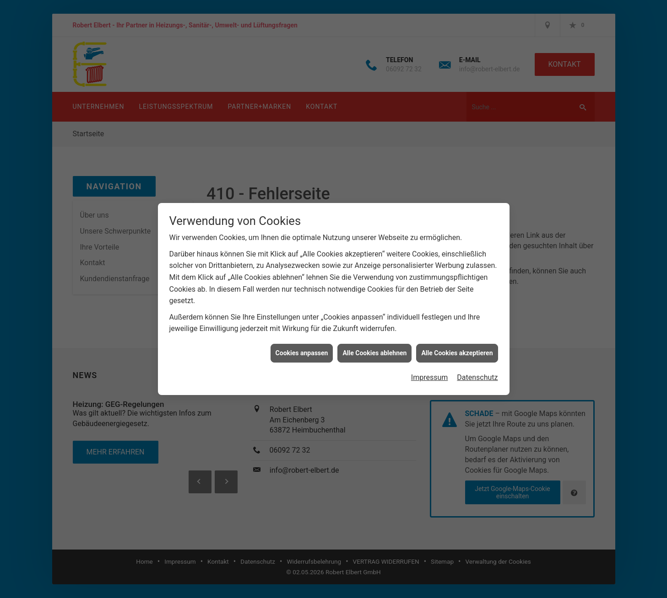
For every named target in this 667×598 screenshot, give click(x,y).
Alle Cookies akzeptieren (457, 347)
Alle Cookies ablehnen (374, 347)
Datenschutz (477, 372)
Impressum (429, 372)
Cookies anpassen (302, 347)
